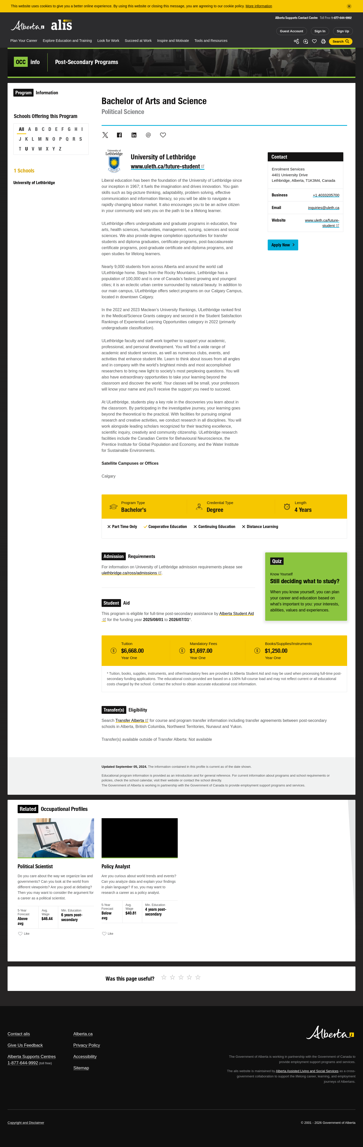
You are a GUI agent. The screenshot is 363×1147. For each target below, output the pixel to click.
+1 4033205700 (326, 195)
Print (323, 41)
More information (259, 6)
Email (148, 134)
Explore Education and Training (67, 41)
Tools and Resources (211, 41)
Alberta (27, 25)
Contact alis (19, 1034)
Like (314, 41)
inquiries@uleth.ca (323, 207)
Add (305, 41)
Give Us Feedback (25, 1045)
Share (296, 41)
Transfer (131, 720)
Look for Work (108, 41)
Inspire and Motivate (173, 41)
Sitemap (81, 1068)
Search (338, 41)
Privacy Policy (86, 1045)
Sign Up (343, 31)
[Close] (349, 6)
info (27, 61)
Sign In (320, 31)
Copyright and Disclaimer (26, 1123)
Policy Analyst (117, 867)
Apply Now (280, 244)
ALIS (61, 25)
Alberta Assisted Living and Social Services (307, 1071)
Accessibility (85, 1056)
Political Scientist (38, 867)
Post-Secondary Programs (86, 61)
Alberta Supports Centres (32, 1056)
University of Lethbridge (34, 182)
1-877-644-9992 (341, 18)
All (21, 129)
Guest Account (291, 31)
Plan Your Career (23, 41)
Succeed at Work (138, 41)
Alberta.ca (83, 1034)
